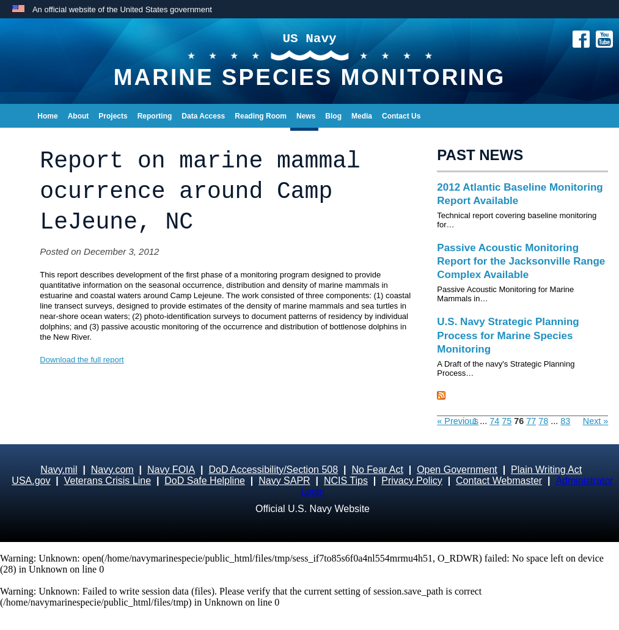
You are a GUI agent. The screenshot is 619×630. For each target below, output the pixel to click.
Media (361, 116)
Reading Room (261, 116)
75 (506, 421)
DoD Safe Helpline (204, 480)
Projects (112, 116)
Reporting (154, 116)
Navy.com (112, 469)
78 (543, 421)
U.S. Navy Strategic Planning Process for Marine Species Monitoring (508, 335)
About (78, 116)
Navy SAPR (284, 480)
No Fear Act (377, 469)
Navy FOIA (171, 469)
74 (494, 421)
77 (531, 421)
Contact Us (401, 116)
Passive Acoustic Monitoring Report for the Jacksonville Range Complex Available (521, 261)
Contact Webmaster (499, 480)
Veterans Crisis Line (107, 480)
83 (565, 421)
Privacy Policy (411, 480)
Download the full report (81, 359)
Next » (596, 421)
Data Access (203, 116)
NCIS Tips (346, 480)
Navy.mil (58, 469)
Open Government (457, 469)
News (305, 116)
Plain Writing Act (546, 469)
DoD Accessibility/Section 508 (273, 469)
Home (47, 116)
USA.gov (31, 480)
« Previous (457, 421)
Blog (333, 116)
